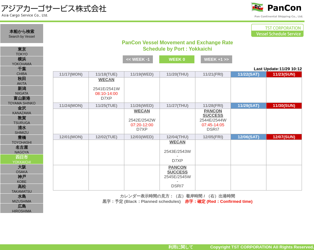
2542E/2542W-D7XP (142, 120)
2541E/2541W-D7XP (106, 89)
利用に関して (180, 247)
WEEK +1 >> (216, 59)
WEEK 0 (177, 59)
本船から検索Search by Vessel (22, 33)
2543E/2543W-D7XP (177, 151)
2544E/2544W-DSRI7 (213, 120)
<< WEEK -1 (138, 59)
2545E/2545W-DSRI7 (177, 176)
